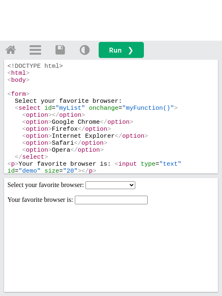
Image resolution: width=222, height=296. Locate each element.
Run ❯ (121, 50)
